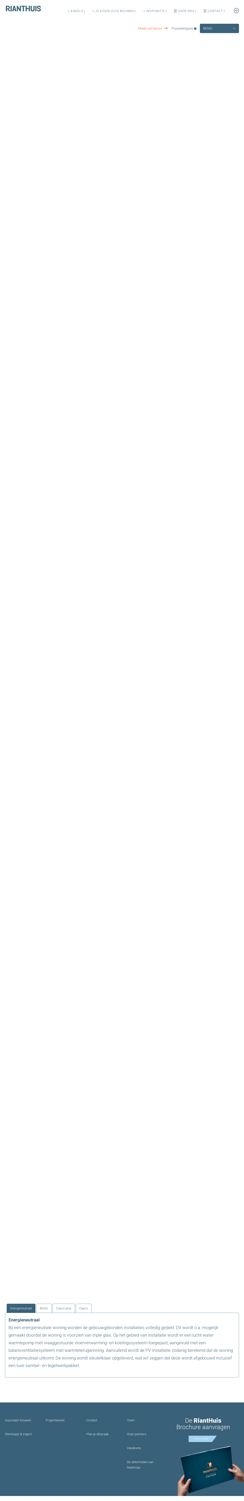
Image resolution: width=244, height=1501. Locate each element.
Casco (101, 1312)
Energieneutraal (25, 1312)
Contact (213, 11)
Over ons (184, 11)
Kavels (75, 11)
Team (131, 1425)
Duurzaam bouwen (18, 1425)
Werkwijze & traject (18, 1439)
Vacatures (134, 1453)
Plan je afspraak (97, 1439)
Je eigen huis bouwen (113, 11)
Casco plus (77, 1312)
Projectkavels (55, 1425)
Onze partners (136, 1439)
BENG (53, 1312)
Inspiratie (154, 11)
